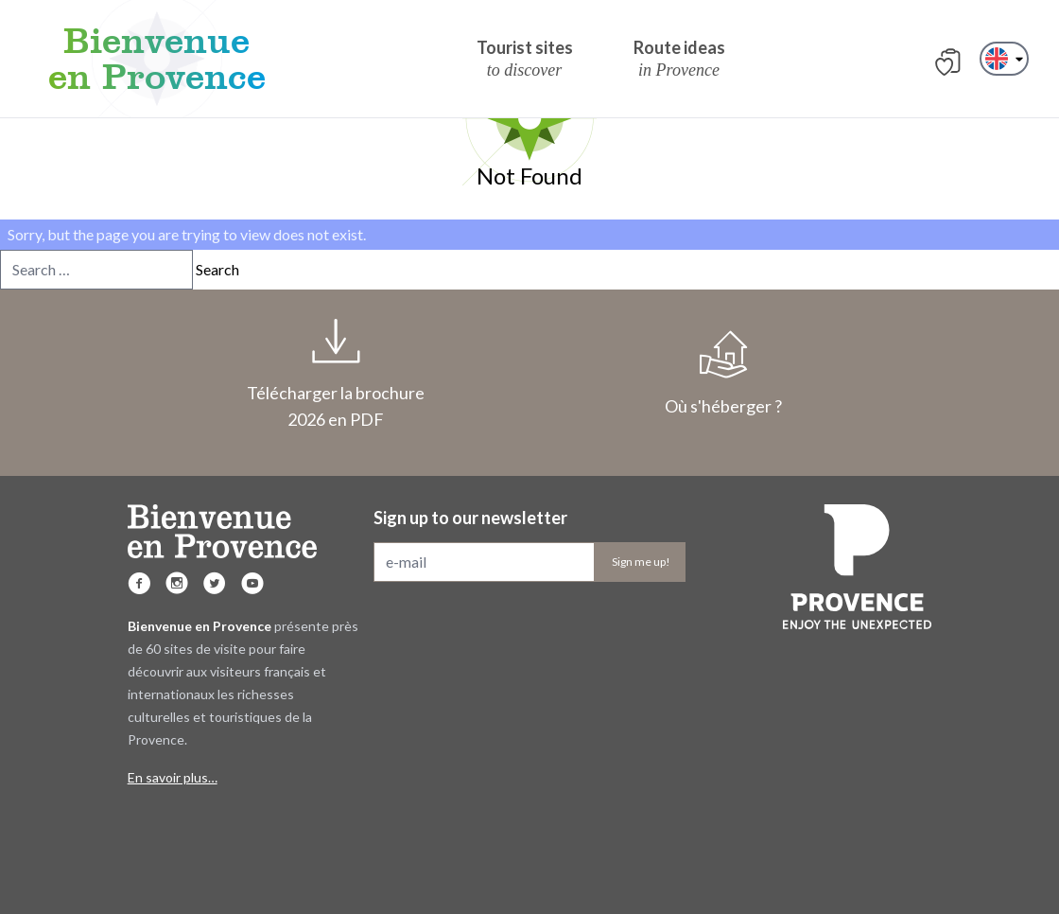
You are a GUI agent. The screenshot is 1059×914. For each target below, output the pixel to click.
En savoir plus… (172, 777)
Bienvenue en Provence (157, 59)
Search (217, 269)
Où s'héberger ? (723, 373)
